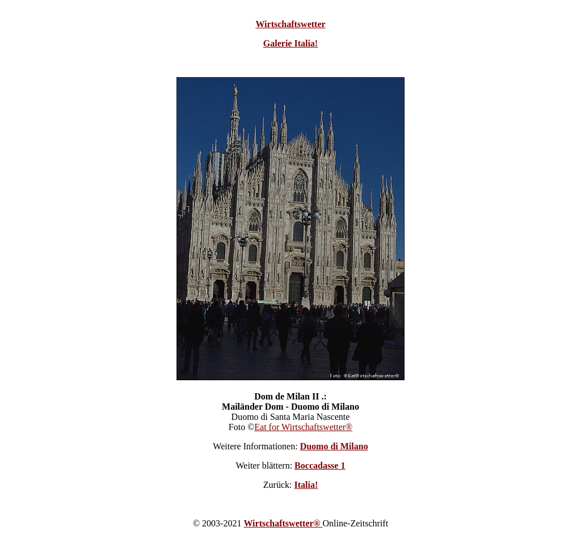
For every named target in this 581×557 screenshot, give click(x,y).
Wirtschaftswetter (290, 24)
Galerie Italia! (290, 43)
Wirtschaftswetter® (282, 523)
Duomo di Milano (334, 446)
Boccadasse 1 (319, 465)
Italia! (306, 485)
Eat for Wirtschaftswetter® (303, 427)
